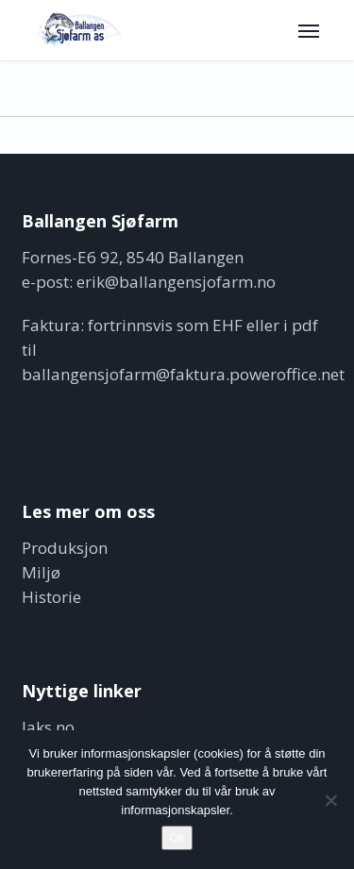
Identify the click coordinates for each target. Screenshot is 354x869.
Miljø (41, 572)
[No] (330, 800)
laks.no (48, 727)
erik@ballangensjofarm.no (176, 281)
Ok (177, 837)
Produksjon (65, 548)
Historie (51, 597)
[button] (308, 30)
